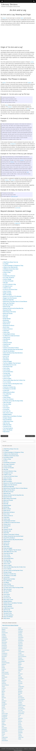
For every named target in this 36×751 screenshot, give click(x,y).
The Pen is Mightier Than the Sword (12, 363)
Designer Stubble (7, 417)
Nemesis (4, 697)
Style (3, 726)
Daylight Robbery (7, 414)
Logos (3, 689)
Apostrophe (4, 642)
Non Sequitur (21, 697)
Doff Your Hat (6, 423)
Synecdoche (21, 729)
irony (28, 108)
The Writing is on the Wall (9, 388)
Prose (19, 715)
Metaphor (20, 691)
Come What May (7, 375)
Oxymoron (4, 700)
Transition (4, 738)
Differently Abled (7, 424)
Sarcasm (20, 721)
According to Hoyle (8, 270)
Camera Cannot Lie (8, 328)
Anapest (20, 634)
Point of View (5, 713)
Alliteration (20, 629)
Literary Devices (9, 4)
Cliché (19, 650)
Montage (20, 692)
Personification (21, 708)
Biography (20, 645)
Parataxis (20, 704)
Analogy (3, 634)
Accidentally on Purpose (9, 275)
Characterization (5, 650)
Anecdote (20, 635)
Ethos (19, 666)
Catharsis (20, 648)
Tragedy (20, 735)
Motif (19, 694)
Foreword (20, 673)
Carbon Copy (6, 332)
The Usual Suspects (8, 428)
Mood (3, 694)
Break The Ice (6, 323)
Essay (3, 666)
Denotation (4, 656)
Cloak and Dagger (7, 361)
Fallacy (19, 670)
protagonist (12, 143)
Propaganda (4, 715)
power (4, 82)
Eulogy (3, 667)
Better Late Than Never (8, 303)
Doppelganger (21, 661)
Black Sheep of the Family (9, 311)
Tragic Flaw (20, 737)
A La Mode (5, 263)
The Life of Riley (7, 404)
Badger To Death (7, 292)
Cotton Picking (6, 397)
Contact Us (26, 748)
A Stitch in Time (7, 287)
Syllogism (20, 727)
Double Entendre (5, 662)
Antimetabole (5, 639)
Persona (4, 708)
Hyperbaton (20, 678)
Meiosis (20, 689)
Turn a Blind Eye (7, 393)
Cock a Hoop (6, 368)
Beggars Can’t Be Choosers (10, 298)
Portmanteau (21, 713)
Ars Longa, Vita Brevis (8, 277)
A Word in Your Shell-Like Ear (10, 267)
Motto (3, 696)
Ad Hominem (5, 627)
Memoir (3, 691)
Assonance (4, 645)
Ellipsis (19, 662)
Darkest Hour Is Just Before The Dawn (12, 416)
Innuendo (20, 683)
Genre (3, 675)
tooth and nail (14, 196)
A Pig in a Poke (7, 272)
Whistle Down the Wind (9, 392)
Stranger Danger (7, 385)
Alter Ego (5, 282)
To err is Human (7, 381)
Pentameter (20, 707)
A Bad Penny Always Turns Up (10, 262)
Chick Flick (6, 346)
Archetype (4, 643)
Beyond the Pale (7, 310)
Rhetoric (4, 719)
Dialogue (20, 658)
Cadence (20, 647)
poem (6, 105)
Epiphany (4, 664)
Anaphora (4, 635)
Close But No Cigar (8, 366)
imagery (29, 82)
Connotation (4, 654)
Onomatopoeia (21, 699)
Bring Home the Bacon (8, 325)
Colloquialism (21, 651)
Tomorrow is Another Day (9, 387)
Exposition (20, 669)
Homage (20, 677)
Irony (19, 685)
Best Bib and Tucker (8, 304)
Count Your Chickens (8, 399)
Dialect (3, 658)
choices (7, 180)
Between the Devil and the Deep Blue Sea (13, 308)
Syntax (3, 732)
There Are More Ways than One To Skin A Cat (14, 380)
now (28, 172)
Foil (19, 672)
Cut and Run (6, 409)
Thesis (19, 734)
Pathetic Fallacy (21, 705)
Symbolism (4, 729)
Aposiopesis (21, 640)
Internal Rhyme (5, 685)
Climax (3, 651)
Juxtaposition (21, 686)
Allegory (3, 629)
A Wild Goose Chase (8, 421)
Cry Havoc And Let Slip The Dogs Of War (13, 400)
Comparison (4, 653)
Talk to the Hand (7, 402)
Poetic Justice (21, 712)
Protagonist (4, 716)
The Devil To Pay (7, 426)
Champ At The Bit (7, 342)
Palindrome (20, 700)
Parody (3, 705)
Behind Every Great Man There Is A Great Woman (15, 301)
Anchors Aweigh (7, 279)
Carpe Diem (6, 330)
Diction (3, 659)
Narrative (20, 696)
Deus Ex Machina (7, 419)
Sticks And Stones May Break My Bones (13, 352)
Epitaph (20, 664)
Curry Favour (6, 407)
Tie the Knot (6, 390)
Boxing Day (6, 320)
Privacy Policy (31, 748)
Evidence (4, 669)
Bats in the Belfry (7, 294)
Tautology (20, 732)
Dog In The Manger (7, 429)
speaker (10, 106)
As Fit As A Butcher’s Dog (9, 284)
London (32, 61)
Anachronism (5, 632)
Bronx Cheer (6, 327)
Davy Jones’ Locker (8, 412)
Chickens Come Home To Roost (11, 347)
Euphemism (21, 667)
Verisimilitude (5, 740)
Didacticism (20, 659)
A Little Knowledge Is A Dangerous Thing (13, 265)
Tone (3, 735)
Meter (3, 692)
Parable (3, 702)
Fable (3, 670)
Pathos (3, 707)
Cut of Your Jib (6, 411)
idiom (22, 18)
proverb (22, 160)
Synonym (20, 731)
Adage (19, 627)
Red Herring (4, 718)
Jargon (3, 686)
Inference (4, 683)
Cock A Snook (6, 369)
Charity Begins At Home (9, 334)
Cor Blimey (6, 395)
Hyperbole (4, 680)
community (17, 207)
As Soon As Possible (8, 280)
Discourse (4, 661)
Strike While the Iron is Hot (9, 364)
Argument (20, 643)
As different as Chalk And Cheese (11, 335)
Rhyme (19, 719)
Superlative (4, 727)
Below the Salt (6, 306)
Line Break (20, 688)
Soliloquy (4, 724)
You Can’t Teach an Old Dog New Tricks (12, 383)
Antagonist (4, 637)
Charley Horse (6, 337)
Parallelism (4, 704)
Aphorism (4, 640)
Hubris (3, 678)
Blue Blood (6, 358)
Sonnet (19, 724)
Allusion (3, 631)
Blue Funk (5, 315)
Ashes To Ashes (7, 291)
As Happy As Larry (7, 286)
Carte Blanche (6, 339)
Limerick (4, 688)
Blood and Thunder (8, 313)
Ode (3, 699)
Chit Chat (5, 340)
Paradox (20, 702)
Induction (20, 681)
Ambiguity (20, 631)
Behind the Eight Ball (8, 299)
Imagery (3, 681)
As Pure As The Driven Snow (10, 289)
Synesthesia (4, 731)
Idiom (19, 680)
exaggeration (17, 223)
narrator (13, 180)
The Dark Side (6, 373)
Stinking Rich (6, 354)
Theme (3, 734)
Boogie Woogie (7, 318)
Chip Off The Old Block (8, 351)
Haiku (19, 675)
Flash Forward (5, 672)
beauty (12, 161)
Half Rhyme (4, 677)
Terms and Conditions (18, 750)
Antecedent (20, 637)
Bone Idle (5, 316)
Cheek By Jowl (6, 344)
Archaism (20, 642)
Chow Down (6, 359)
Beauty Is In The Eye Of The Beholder (12, 296)
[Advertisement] (18, 36)
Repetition (20, 718)
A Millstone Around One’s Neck (10, 268)
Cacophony (4, 647)
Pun (19, 716)
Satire (3, 723)
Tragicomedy (5, 737)
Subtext (20, 726)
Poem (3, 712)
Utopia (19, 738)
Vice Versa (5, 405)
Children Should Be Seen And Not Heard (13, 349)
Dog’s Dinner (6, 431)
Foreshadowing (5, 673)
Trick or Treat (6, 376)
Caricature (4, 648)
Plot (3, 710)
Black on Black (6, 322)
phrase (4, 18)
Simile (19, 723)
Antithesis (20, 639)
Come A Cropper (7, 378)
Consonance (21, 654)
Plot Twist (20, 710)
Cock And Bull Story (8, 371)
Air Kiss (5, 274)
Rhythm (3, 721)
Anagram (20, 632)
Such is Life (6, 356)
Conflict (20, 653)
